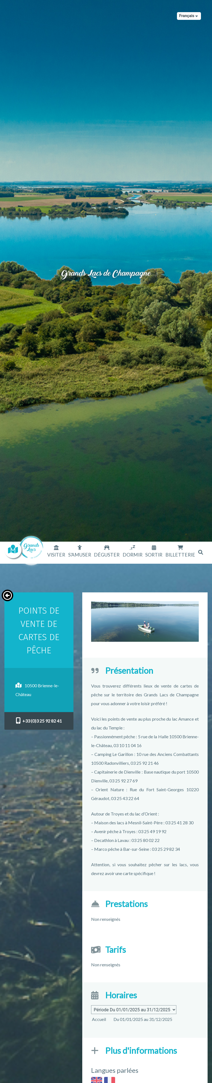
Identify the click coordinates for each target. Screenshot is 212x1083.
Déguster (107, 555)
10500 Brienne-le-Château (37, 690)
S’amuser (79, 555)
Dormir (132, 555)
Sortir (153, 555)
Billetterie (180, 555)
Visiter (56, 555)
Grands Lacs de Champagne (106, 267)
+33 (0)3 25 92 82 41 (39, 721)
